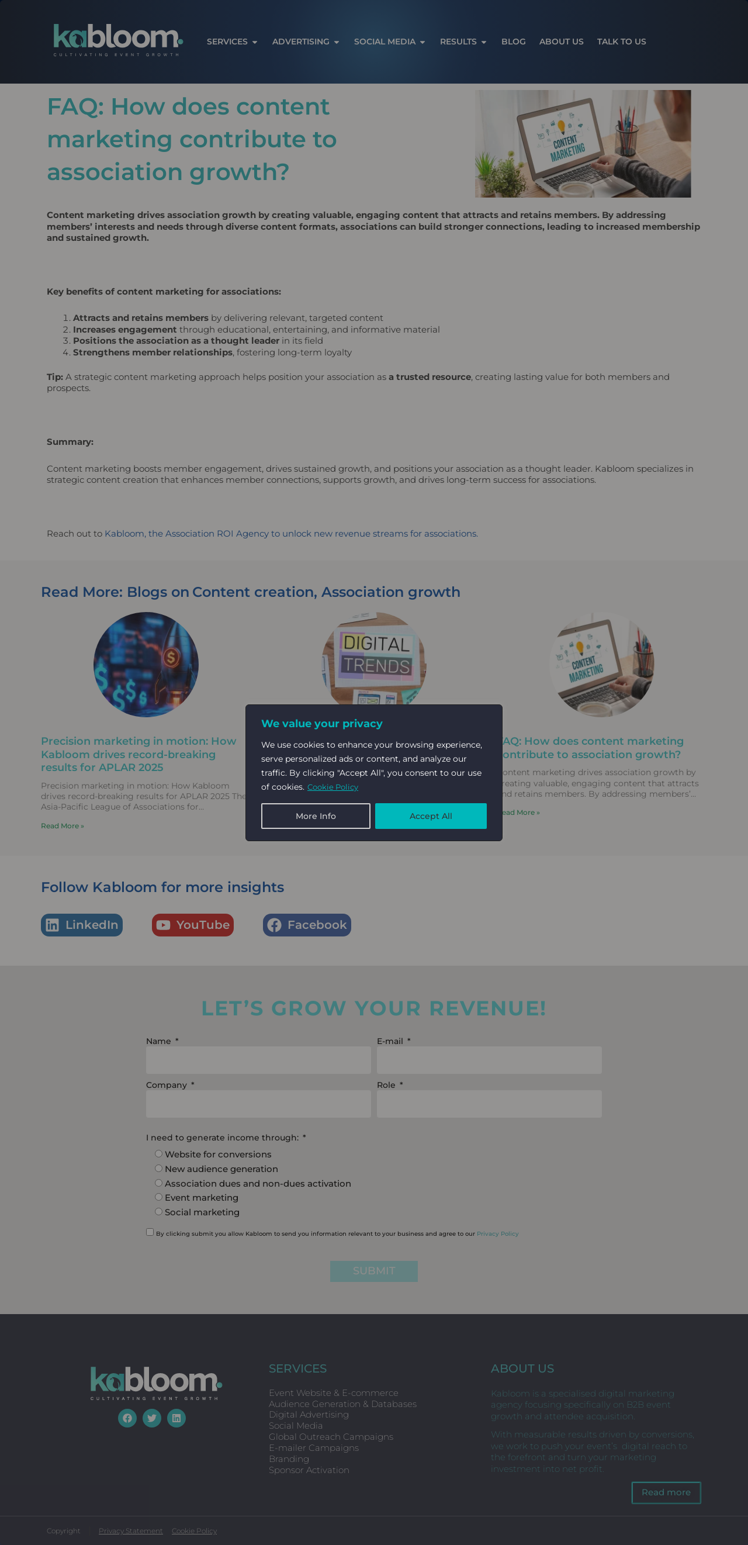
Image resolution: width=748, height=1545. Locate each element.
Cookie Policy (335, 787)
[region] (374, 772)
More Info (316, 816)
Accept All (431, 816)
